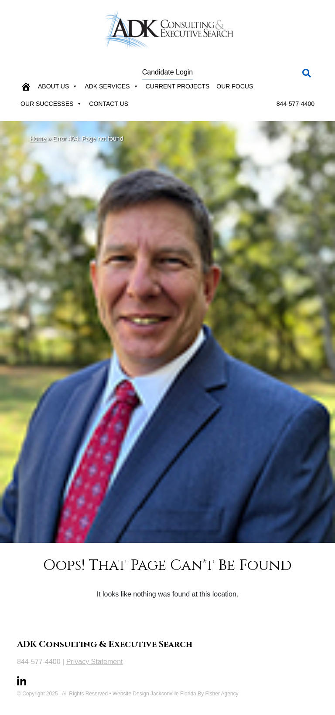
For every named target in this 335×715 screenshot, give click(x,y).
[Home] (25, 86)
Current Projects (178, 86)
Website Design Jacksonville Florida (154, 694)
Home (38, 138)
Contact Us (108, 103)
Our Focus (234, 86)
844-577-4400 (295, 103)
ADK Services (111, 86)
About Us (58, 86)
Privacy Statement (94, 661)
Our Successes (51, 103)
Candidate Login (167, 72)
